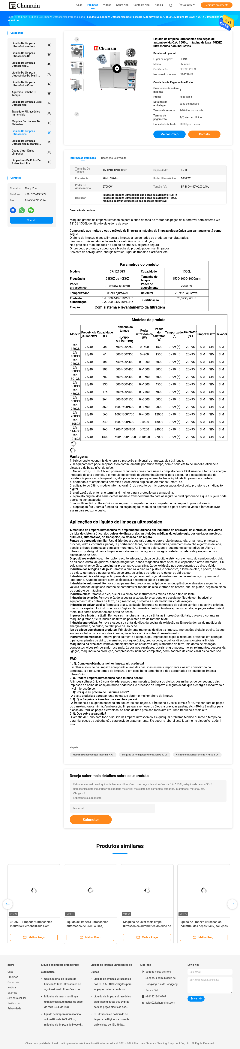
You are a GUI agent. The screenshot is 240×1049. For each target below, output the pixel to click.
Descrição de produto (113, 157)
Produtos (13, 976)
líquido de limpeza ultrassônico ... (31, 64)
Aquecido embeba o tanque (31, 94)
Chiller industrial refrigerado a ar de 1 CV (197, 754)
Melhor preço (169, 134)
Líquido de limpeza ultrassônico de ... (31, 55)
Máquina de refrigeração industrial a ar (93, 754)
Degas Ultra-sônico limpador (31, 152)
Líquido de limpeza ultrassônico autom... (31, 45)
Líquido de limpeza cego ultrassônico (31, 103)
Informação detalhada (83, 157)
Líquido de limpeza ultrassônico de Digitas (111, 968)
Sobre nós (13, 982)
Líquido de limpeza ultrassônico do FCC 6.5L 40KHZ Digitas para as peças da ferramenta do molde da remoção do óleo (112, 984)
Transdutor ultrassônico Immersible (31, 113)
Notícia (12, 987)
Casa (11, 971)
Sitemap (12, 992)
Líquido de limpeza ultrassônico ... (31, 133)
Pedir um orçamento (217, 5)
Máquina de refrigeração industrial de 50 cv (144, 754)
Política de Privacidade (14, 1006)
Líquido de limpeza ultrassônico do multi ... (31, 74)
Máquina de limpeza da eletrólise (31, 123)
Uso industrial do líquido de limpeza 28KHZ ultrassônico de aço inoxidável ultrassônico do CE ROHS (62, 984)
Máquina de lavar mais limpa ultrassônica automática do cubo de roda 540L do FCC (147, 926)
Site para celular (17, 997)
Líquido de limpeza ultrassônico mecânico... (31, 142)
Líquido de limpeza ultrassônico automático (60, 968)
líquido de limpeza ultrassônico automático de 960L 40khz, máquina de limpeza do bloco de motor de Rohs (63, 1020)
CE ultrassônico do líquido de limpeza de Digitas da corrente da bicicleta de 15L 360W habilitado (111, 1020)
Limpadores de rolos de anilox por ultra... (31, 162)
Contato (31, 220)
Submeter (90, 819)
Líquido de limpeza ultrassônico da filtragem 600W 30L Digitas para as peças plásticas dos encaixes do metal (112, 1002)
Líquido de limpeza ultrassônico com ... (31, 84)
